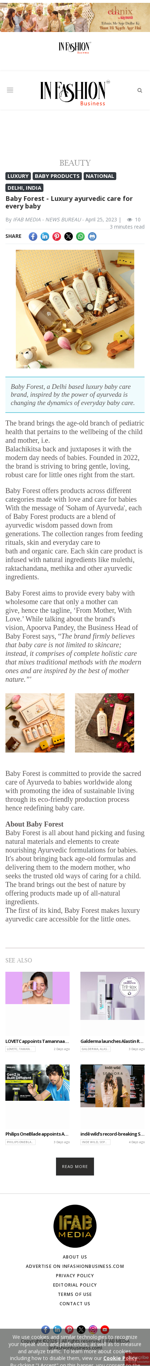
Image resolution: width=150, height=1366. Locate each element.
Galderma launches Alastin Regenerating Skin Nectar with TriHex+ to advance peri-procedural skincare (112, 1041)
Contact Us (75, 1304)
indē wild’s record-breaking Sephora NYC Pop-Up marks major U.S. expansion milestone (112, 1134)
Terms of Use (75, 1294)
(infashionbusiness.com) (75, 1347)
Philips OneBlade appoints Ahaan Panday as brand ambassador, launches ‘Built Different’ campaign (37, 1134)
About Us (75, 1257)
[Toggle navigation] (10, 90)
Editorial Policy (75, 1285)
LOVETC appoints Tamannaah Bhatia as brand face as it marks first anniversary (37, 1041)
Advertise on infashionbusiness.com (75, 1266)
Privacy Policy (75, 1276)
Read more (75, 1166)
